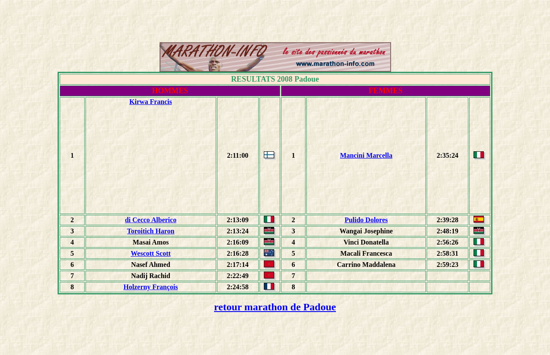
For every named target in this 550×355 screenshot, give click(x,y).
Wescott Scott (151, 253)
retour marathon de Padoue (275, 306)
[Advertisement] (275, 22)
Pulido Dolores (366, 219)
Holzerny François (150, 287)
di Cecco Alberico (151, 219)
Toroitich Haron (150, 231)
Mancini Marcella (366, 155)
